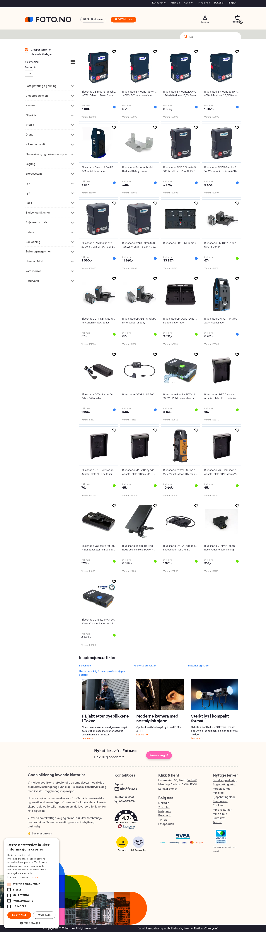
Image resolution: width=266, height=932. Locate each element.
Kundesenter (159, 2)
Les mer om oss (42, 833)
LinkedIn (163, 803)
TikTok (162, 820)
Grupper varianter (40, 49)
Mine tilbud (220, 814)
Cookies (218, 805)
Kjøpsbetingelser (224, 797)
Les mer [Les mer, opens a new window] (35, 877)
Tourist (217, 822)
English (232, 2)
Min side (175, 2)
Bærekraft (219, 818)
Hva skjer (219, 2)
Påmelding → (158, 755)
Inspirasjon (204, 2)
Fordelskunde (222, 789)
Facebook (164, 815)
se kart (192, 780)
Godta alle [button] (19, 915)
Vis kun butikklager (41, 54)
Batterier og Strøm (198, 665)
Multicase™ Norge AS (206, 928)
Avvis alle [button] (44, 915)
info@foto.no (128, 789)
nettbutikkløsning (173, 928)
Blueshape (85, 665)
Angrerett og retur (224, 784)
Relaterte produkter (145, 665)
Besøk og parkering (225, 780)
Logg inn (205, 18)
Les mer (86, 738)
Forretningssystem (148, 928)
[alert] (31, 883)
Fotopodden (166, 824)
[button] (133, 820)
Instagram (164, 811)
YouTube (164, 807)
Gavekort (189, 2)
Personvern (220, 801)
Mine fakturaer (222, 810)
